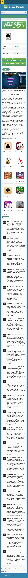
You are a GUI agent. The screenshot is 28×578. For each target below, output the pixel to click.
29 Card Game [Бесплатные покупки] (20, 166)
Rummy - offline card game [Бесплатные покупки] (20, 152)
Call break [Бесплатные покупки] (8, 152)
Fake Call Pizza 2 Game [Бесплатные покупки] (8, 181)
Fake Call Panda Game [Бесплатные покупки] (20, 181)
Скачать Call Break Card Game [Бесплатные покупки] (14, 59)
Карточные (16, 46)
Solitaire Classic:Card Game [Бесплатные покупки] (20, 196)
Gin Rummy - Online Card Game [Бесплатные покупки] (8, 210)
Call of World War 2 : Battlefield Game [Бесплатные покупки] (20, 210)
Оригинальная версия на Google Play (14, 64)
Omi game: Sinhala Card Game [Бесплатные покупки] (8, 166)
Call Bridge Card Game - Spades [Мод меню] (8, 196)
